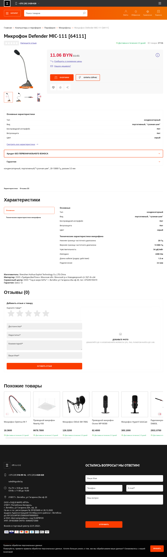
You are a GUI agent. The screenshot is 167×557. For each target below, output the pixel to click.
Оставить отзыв (44, 366)
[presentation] (105, 513)
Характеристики (11, 188)
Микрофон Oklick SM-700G (75, 422)
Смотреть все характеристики (22, 144)
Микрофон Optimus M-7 (15, 422)
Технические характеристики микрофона (23, 217)
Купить (88, 77)
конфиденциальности (23, 552)
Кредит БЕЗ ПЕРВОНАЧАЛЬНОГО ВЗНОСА (83, 153)
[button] (7, 96)
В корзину (62, 77)
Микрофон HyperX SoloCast (134, 422)
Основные (10, 210)
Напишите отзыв (28, 43)
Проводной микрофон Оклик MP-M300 (103, 422)
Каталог (11, 13)
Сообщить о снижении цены (66, 61)
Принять (157, 548)
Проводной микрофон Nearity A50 (44, 422)
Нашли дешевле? (60, 66)
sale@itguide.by (15, 481)
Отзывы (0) (24, 188)
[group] (23, 69)
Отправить (104, 524)
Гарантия (83, 161)
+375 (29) (17, 475)
